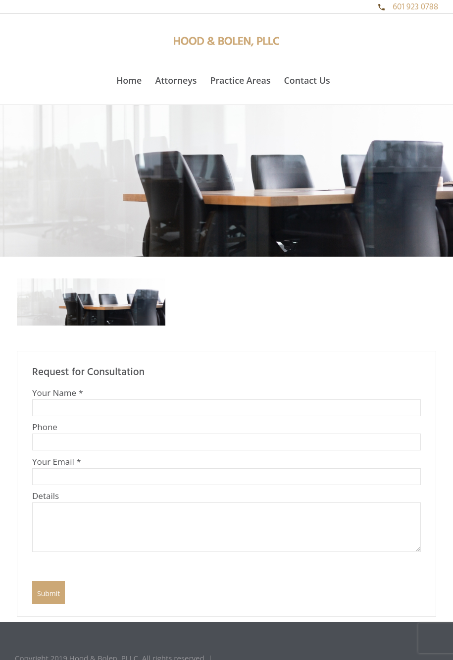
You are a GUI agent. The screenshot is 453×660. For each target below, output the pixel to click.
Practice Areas (240, 80)
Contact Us (307, 80)
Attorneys (176, 80)
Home (129, 80)
